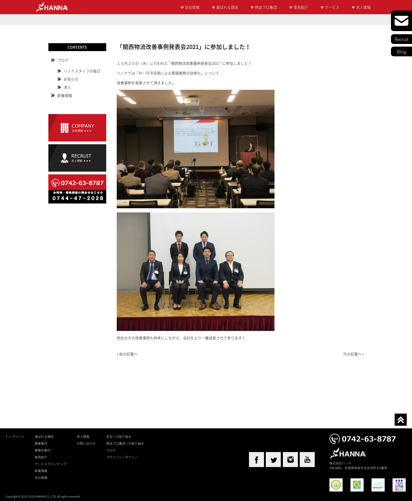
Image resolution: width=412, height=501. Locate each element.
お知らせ (71, 79)
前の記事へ (128, 353)
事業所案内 (42, 450)
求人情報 (363, 7)
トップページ (14, 436)
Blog (401, 51)
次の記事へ (352, 353)
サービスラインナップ (50, 464)
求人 (67, 87)
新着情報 (64, 95)
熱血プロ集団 (266, 7)
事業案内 (41, 443)
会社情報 (192, 7)
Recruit (402, 39)
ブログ (62, 60)
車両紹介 (300, 7)
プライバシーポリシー (122, 457)
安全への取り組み (118, 436)
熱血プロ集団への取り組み (125, 443)
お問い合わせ (86, 443)
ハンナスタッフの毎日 (82, 70)
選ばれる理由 (227, 7)
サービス (332, 7)
